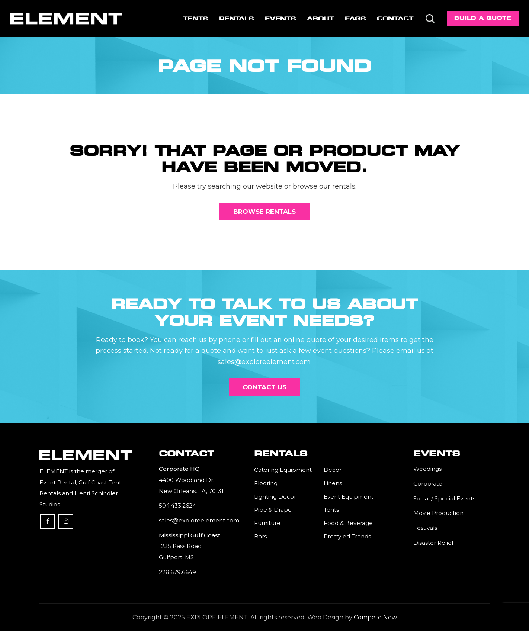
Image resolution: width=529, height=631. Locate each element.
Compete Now (375, 617)
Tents (331, 509)
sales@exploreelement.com (199, 520)
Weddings (427, 468)
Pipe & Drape (273, 509)
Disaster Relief (433, 542)
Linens (333, 483)
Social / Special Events (444, 498)
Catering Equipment (283, 469)
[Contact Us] (264, 387)
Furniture (267, 523)
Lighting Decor (275, 496)
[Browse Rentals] (264, 211)
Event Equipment (348, 496)
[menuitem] (195, 19)
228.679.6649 (177, 572)
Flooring (266, 483)
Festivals (425, 527)
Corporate (427, 483)
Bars (260, 536)
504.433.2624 (177, 505)
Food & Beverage (348, 523)
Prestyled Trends (347, 536)
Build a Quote (482, 18)
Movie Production (438, 512)
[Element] (66, 18)
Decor (333, 469)
